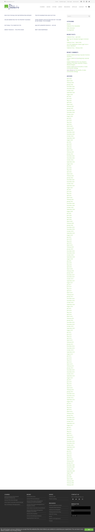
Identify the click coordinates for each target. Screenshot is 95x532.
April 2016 (69, 314)
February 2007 (70, 485)
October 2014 (70, 350)
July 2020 (69, 213)
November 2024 (71, 112)
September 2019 (71, 233)
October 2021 (70, 183)
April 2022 (69, 171)
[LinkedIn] (86, 1)
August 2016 (70, 306)
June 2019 (69, 239)
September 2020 (71, 209)
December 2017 (71, 274)
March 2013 (70, 387)
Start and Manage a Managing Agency (12, 504)
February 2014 (70, 366)
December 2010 (71, 441)
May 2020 (69, 217)
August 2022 (70, 164)
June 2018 (69, 263)
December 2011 (71, 417)
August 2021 (70, 187)
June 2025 (69, 98)
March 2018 (70, 269)
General (69, 24)
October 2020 (70, 207)
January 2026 (70, 84)
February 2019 (70, 247)
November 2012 (71, 395)
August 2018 (70, 259)
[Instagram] (84, 1)
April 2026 (69, 78)
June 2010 (69, 453)
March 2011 (70, 435)
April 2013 (69, 385)
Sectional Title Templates (32, 513)
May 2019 (69, 241)
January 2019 (70, 249)
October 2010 (70, 445)
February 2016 (70, 318)
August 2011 (70, 425)
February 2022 (70, 175)
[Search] (86, 6)
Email (72, 511)
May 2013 (69, 383)
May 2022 (69, 169)
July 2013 (69, 379)
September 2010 (71, 447)
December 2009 (71, 465)
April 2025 (69, 102)
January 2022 (70, 177)
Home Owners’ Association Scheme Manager (13, 502)
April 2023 (69, 148)
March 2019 (70, 245)
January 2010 (70, 463)
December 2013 (71, 370)
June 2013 (69, 381)
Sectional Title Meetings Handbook (34, 516)
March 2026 (70, 80)
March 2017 (70, 292)
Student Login (63, 1)
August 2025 (70, 94)
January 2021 (70, 201)
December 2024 (71, 110)
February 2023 (70, 152)
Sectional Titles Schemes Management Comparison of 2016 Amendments (35, 501)
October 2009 (70, 469)
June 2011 (69, 429)
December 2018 (71, 251)
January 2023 (70, 154)
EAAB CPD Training (53, 514)
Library (50, 516)
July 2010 (69, 451)
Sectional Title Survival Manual (33, 498)
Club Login (69, 1)
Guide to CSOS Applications (55, 518)
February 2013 (70, 389)
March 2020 (70, 221)
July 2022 (69, 166)
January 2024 (70, 130)
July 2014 (69, 356)
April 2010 (69, 457)
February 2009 (70, 481)
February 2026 (70, 82)
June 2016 (69, 310)
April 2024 (69, 124)
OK (89, 529)
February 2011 (70, 437)
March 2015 (70, 340)
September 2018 (71, 257)
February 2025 (70, 106)
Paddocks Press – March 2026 (74, 42)
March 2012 (70, 411)
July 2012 (69, 403)
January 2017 (70, 296)
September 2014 (71, 352)
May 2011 (69, 431)
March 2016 (70, 316)
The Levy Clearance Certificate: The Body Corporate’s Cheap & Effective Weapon (77, 63)
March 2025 (70, 104)
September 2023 (71, 138)
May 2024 (69, 122)
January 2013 (70, 391)
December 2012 (71, 393)
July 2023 (69, 142)
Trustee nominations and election (45, 15)
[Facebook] (81, 1)
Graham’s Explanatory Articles (55, 505)
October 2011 (70, 421)
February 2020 (70, 223)
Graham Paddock (71, 55)
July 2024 (69, 118)
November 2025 (71, 88)
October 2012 (70, 397)
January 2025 (70, 108)
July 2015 (69, 332)
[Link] (11, 7)
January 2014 (70, 368)
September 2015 (71, 328)
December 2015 (71, 322)
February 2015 (70, 342)
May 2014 (69, 360)
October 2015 (70, 326)
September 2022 (71, 162)
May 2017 (69, 288)
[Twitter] (89, 1)
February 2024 (70, 128)
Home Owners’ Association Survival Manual (36, 508)
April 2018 (69, 267)
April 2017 (69, 290)
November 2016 (71, 300)
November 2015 (71, 324)
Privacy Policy (17, 530)
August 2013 (70, 378)
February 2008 (70, 483)
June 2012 (69, 405)
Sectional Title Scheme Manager (11, 500)
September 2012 (71, 399)
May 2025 (69, 100)
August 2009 (70, 473)
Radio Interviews (71, 28)
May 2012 (69, 407)
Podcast (50, 520)
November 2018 (71, 253)
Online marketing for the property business (17, 19)
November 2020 (71, 205)
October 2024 (70, 114)
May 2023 (69, 146)
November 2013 (71, 372)
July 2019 (69, 237)
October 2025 (70, 90)
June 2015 (69, 334)
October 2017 (70, 278)
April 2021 (69, 195)
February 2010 (70, 461)
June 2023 (69, 144)
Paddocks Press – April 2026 (73, 37)
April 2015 (69, 338)
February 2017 (70, 294)
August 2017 (70, 282)
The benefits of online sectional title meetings (77, 67)
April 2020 (69, 219)
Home (56, 1)
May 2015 (69, 336)
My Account (75, 1)
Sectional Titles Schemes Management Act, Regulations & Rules (35, 505)
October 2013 (70, 374)
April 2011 (69, 433)
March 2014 (70, 364)
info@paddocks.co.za (78, 497)
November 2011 (71, 419)
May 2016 (69, 312)
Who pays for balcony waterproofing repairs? (18, 15)
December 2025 (71, 86)
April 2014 (69, 362)
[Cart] (89, 7)
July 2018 (69, 261)
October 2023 (70, 136)
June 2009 (69, 477)
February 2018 (70, 271)
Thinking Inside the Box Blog (55, 512)
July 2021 (69, 189)
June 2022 (69, 168)
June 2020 (69, 215)
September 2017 (71, 280)
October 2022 (70, 160)
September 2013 (71, 376)
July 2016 (69, 308)
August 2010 (70, 449)
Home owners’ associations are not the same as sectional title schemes (48, 20)
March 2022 (70, 173)
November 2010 (71, 443)
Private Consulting (53, 498)
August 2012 (70, 401)
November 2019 (71, 229)
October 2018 (70, 255)
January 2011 (70, 439)
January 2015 (70, 344)
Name (72, 505)
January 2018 (70, 272)
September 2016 (71, 304)
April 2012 (69, 409)
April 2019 (69, 243)
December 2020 (71, 203)
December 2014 (71, 346)
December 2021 (71, 179)
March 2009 (70, 479)
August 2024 (70, 116)
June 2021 (69, 191)
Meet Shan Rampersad (41, 29)
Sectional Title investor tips (12, 25)
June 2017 (69, 286)
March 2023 (70, 150)
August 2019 (70, 235)
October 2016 (70, 302)
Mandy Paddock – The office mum (14, 29)
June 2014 (69, 358)
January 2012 (70, 415)
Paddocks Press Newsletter (73, 26)
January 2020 (70, 225)
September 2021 (71, 185)
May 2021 (69, 193)
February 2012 (70, 413)
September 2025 (71, 92)
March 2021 (70, 197)
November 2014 (71, 348)
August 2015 (70, 330)
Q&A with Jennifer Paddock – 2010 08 (45, 25)
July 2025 (69, 96)
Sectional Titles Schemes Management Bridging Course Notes (35, 511)
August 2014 (70, 354)
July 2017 (69, 284)
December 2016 (71, 298)
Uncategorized (70, 30)
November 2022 (71, 158)
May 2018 (69, 265)
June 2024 (69, 120)
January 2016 (70, 320)
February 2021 (70, 199)
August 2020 (70, 211)
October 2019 (70, 231)
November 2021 (71, 181)
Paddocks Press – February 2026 (75, 48)
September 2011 (71, 423)
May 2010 (69, 455)
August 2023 (70, 140)
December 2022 (71, 156)
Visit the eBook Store (31, 496)
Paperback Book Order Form (33, 518)
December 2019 (71, 227)
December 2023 (71, 132)
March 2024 (70, 126)
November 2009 (71, 467)
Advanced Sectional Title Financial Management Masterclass (11, 497)
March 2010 (70, 459)
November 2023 (71, 134)
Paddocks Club (52, 496)
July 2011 (69, 427)
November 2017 (71, 276)
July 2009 (69, 475)
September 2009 (71, 471)
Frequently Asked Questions (55, 507)
